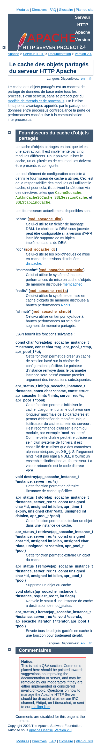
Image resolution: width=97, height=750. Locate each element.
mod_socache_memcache (61, 270)
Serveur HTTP (33, 54)
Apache (13, 54)
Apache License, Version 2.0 (50, 730)
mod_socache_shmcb (51, 312)
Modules (22, 10)
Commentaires (35, 650)
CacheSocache (68, 193)
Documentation (59, 54)
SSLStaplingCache (33, 202)
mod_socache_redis (48, 291)
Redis (65, 305)
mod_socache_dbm (45, 219)
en (83, 78)
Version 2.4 (83, 54)
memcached (72, 284)
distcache (33, 263)
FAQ (52, 10)
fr (90, 78)
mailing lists (41, 707)
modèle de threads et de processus (36, 101)
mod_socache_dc (40, 250)
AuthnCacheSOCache (34, 198)
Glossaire (66, 10)
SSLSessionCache (71, 198)
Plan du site (84, 10)
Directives (39, 10)
